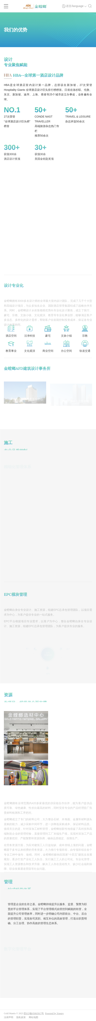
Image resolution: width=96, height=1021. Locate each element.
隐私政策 (21, 1017)
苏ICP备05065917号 (34, 1013)
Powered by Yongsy (54, 1013)
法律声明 (8, 1017)
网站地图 (33, 1017)
